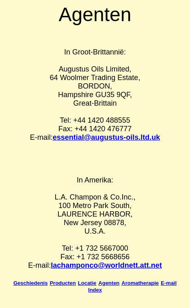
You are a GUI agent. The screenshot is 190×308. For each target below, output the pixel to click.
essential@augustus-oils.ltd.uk (106, 137)
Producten (63, 283)
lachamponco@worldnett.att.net (106, 265)
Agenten (108, 283)
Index (95, 290)
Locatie (87, 283)
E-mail (169, 283)
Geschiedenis (30, 283)
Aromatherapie (140, 283)
